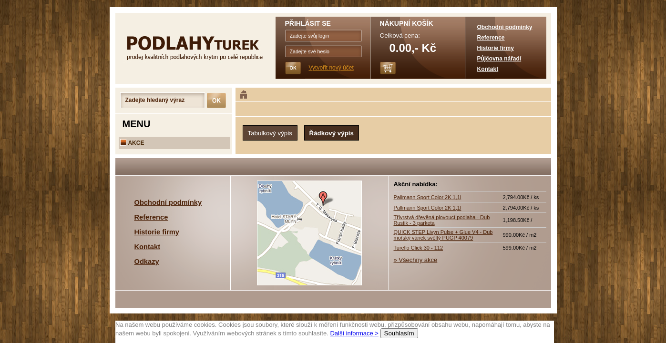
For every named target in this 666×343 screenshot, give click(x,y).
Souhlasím (399, 333)
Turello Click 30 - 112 (418, 248)
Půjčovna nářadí (499, 58)
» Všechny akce (416, 259)
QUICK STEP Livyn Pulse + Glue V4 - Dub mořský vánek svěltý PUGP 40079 (443, 235)
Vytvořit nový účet (331, 67)
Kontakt (488, 69)
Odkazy (146, 261)
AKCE (132, 143)
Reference (491, 37)
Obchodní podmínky (505, 27)
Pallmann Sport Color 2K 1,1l (427, 197)
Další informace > (354, 333)
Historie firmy (495, 48)
